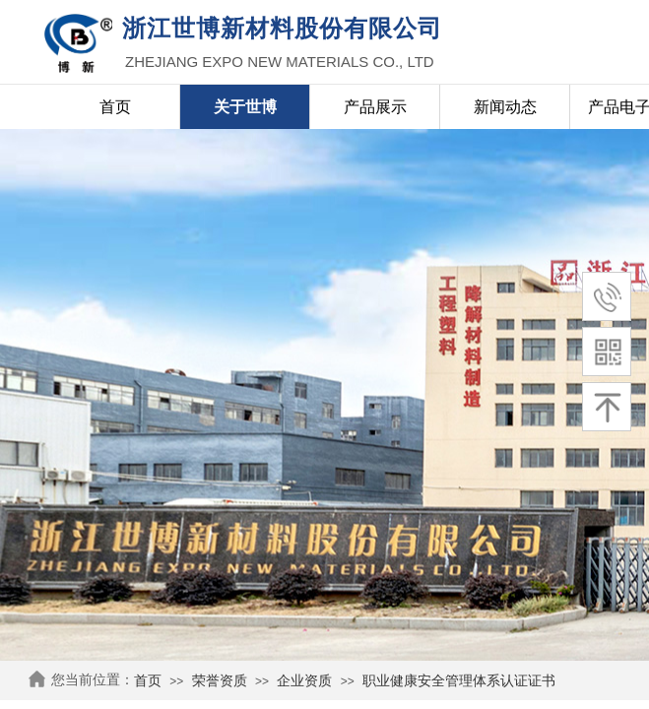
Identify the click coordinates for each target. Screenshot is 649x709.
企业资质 (304, 681)
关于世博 (245, 106)
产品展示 (375, 106)
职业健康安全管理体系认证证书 (458, 681)
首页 (148, 681)
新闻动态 (505, 106)
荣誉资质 (219, 681)
